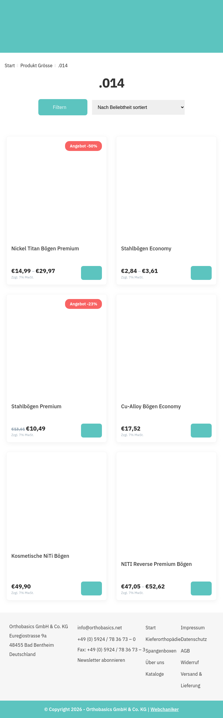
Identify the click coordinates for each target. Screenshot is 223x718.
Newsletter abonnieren (101, 660)
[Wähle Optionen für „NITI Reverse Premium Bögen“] (201, 588)
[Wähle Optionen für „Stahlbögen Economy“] (201, 273)
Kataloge (154, 674)
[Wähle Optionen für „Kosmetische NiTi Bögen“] (91, 588)
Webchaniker (164, 709)
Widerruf (190, 662)
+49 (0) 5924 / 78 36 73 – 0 (107, 639)
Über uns (154, 662)
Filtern (59, 107)
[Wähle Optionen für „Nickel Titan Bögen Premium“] (91, 273)
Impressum (193, 627)
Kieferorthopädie (163, 639)
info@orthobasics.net (100, 627)
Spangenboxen (160, 651)
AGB (185, 651)
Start (10, 65)
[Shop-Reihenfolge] (138, 107)
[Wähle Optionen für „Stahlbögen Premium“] (91, 431)
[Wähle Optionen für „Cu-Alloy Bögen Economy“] (201, 431)
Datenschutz (194, 639)
